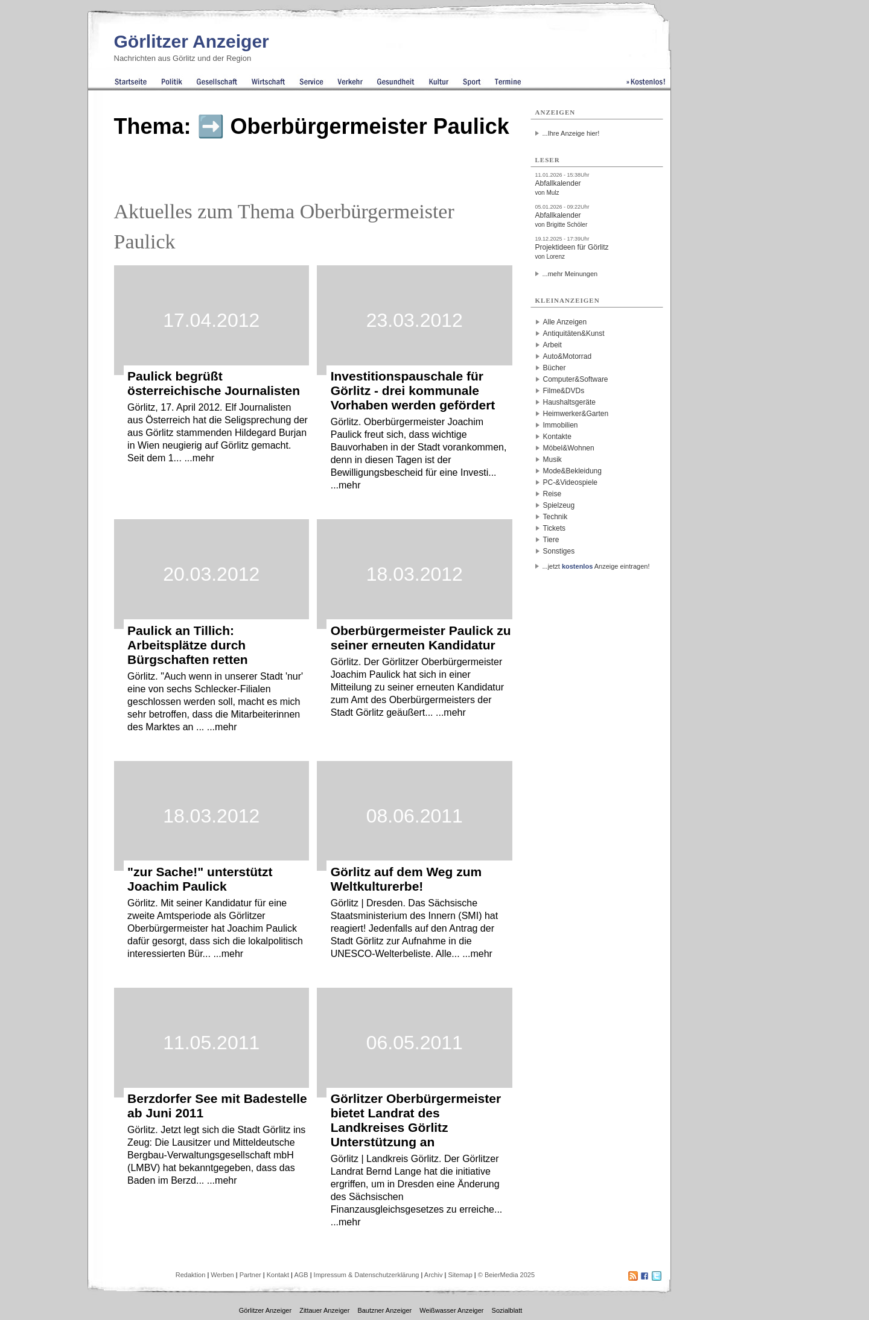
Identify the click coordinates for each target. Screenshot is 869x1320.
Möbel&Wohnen (568, 448)
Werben (222, 1274)
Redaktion (191, 1274)
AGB (301, 1274)
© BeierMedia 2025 (506, 1274)
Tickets (554, 528)
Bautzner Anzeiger (384, 1310)
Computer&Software (575, 379)
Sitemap (460, 1274)
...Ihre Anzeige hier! (571, 133)
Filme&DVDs (564, 391)
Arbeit (552, 345)
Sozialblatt (507, 1310)
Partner (250, 1274)
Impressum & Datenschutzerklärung (366, 1274)
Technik (555, 517)
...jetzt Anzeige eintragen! (596, 566)
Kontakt (278, 1274)
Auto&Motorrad (567, 356)
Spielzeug (559, 505)
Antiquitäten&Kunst (574, 333)
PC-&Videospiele (570, 482)
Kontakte (557, 437)
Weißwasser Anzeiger (451, 1310)
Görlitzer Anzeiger (191, 41)
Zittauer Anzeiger (324, 1310)
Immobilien (560, 425)
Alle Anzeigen (565, 322)
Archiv (433, 1274)
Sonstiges (559, 551)
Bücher (554, 368)
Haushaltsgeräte (569, 402)
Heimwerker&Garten (576, 414)
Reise (552, 494)
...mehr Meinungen (570, 274)
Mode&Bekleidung (572, 471)
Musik (552, 459)
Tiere (551, 540)
